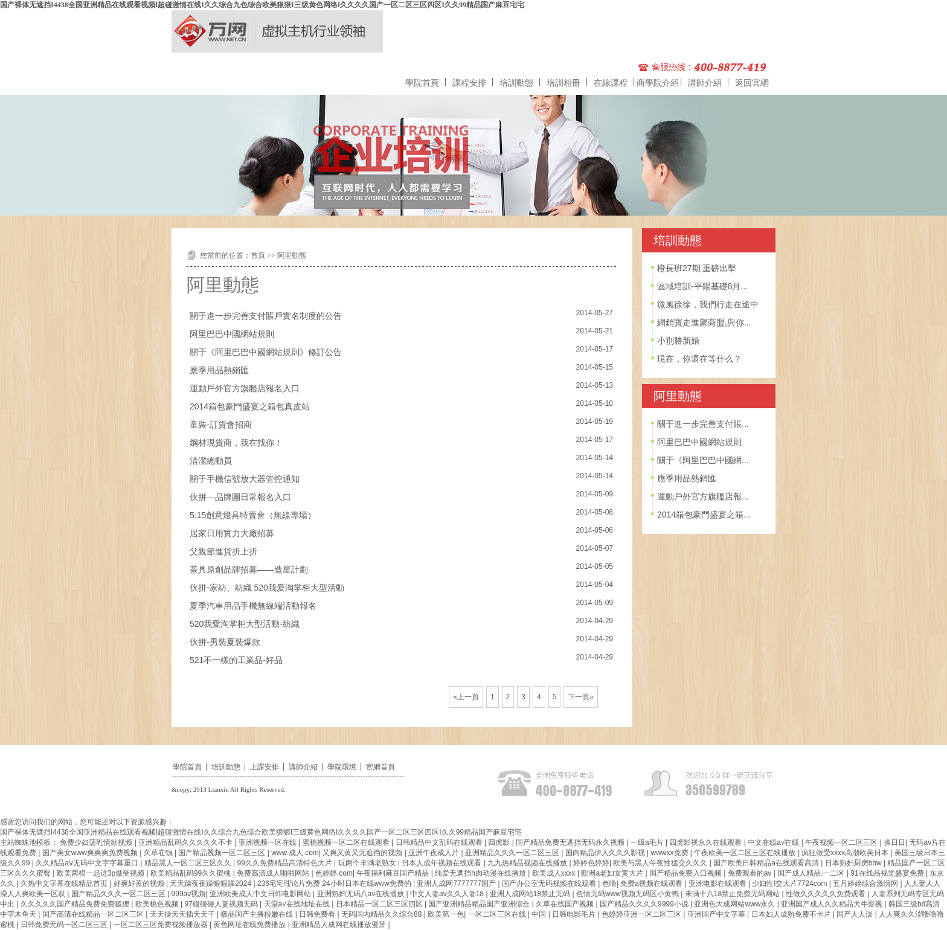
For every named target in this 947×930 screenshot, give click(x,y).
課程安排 (469, 83)
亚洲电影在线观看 (718, 883)
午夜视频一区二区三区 (842, 842)
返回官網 (752, 83)
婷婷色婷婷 (591, 863)
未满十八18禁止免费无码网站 (733, 894)
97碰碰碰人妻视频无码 (222, 904)
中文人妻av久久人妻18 (448, 894)
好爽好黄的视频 (140, 883)
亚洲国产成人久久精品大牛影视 (832, 904)
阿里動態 (291, 255)
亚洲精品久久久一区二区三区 (513, 852)
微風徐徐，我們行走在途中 (708, 304)
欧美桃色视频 (158, 904)
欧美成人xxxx (554, 873)
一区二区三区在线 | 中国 (508, 914)
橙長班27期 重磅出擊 (696, 268)
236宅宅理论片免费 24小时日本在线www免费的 (335, 883)
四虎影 (500, 842)
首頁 (258, 255)
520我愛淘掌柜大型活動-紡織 (245, 624)
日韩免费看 (318, 914)
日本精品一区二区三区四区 (380, 904)
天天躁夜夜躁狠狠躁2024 (211, 883)
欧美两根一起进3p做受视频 (102, 873)
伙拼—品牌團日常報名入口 (240, 497)
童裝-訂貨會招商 (221, 424)
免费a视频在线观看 (652, 883)
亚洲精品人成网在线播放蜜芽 (340, 924)
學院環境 (341, 767)
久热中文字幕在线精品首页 (65, 883)
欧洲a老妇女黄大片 (613, 873)
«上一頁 (466, 697)
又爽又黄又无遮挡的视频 (363, 852)
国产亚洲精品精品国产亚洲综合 (479, 904)
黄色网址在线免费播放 (250, 924)
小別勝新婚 (678, 340)
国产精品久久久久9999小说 (645, 904)
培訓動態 (516, 83)
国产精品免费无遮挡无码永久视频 (571, 842)
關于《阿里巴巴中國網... (703, 460)
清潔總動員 (211, 461)
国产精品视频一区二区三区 (222, 852)
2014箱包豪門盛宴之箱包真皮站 (250, 406)
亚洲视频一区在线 (268, 842)
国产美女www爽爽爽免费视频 (91, 852)
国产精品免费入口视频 (686, 873)
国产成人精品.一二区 (812, 873)
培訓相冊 (563, 83)
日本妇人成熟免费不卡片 (792, 914)
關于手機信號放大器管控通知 (245, 479)
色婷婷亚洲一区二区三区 (642, 914)
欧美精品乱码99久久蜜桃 (191, 873)
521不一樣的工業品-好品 (236, 660)
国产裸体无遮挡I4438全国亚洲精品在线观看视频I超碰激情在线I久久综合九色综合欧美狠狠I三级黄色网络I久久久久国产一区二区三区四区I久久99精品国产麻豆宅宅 (262, 5)
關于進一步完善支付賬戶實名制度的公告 (266, 316)
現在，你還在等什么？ (699, 359)
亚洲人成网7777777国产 (457, 883)
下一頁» (581, 697)
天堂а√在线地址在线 (298, 904)
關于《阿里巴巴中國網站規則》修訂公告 (266, 352)
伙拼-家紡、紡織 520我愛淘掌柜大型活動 (267, 587)
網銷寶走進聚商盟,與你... (704, 322)
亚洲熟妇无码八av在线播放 (361, 894)
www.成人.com (295, 852)
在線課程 (611, 83)
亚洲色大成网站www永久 (735, 904)
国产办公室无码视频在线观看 (550, 883)
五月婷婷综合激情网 (866, 883)
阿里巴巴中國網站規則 (232, 334)
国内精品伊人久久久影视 (606, 852)
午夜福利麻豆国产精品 (393, 873)
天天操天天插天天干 (183, 914)
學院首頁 (422, 83)
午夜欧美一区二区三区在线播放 (745, 852)
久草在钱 (159, 852)
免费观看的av (751, 873)
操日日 (894, 842)
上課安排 (264, 767)
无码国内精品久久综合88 (382, 914)
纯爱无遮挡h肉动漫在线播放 (481, 873)
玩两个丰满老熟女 (368, 863)
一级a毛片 (648, 842)
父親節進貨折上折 (223, 551)
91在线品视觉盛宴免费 (888, 873)
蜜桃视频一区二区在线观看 (347, 842)
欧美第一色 (446, 914)
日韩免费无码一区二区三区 (65, 924)
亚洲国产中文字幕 (717, 914)
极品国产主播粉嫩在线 (257, 914)
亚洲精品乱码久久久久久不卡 (186, 842)
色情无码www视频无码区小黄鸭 (628, 894)
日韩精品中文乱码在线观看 (440, 842)
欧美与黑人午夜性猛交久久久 (661, 863)
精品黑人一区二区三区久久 (188, 863)
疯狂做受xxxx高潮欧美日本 (845, 852)
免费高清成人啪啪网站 (274, 873)
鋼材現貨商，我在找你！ (236, 442)
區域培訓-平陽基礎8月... (702, 286)
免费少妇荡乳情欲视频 (97, 842)
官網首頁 (380, 767)
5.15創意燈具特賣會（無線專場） (253, 515)
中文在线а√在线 (774, 842)
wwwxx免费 (670, 852)
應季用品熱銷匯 (219, 370)
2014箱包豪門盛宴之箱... (704, 514)
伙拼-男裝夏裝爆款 (225, 642)
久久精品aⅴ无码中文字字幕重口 (88, 863)
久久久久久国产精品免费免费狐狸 (76, 904)
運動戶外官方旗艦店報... (703, 496)
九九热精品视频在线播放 (528, 863)
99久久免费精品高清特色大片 (285, 863)
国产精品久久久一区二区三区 (119, 894)
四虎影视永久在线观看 (706, 842)
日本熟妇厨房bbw (854, 863)
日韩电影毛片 (574, 914)
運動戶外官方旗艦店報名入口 (245, 388)
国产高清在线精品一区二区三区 (94, 914)
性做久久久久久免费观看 (826, 894)
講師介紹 (705, 83)
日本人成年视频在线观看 (442, 863)
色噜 (609, 883)
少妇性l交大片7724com (790, 883)
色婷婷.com (334, 873)
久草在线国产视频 (565, 904)
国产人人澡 (855, 914)
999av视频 (189, 894)
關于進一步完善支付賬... (703, 424)
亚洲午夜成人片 (434, 852)
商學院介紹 (658, 83)
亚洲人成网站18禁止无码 (531, 894)
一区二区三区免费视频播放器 (162, 924)
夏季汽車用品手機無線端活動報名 (253, 606)
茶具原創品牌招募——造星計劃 (249, 569)
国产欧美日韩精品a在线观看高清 (767, 863)
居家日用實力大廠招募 (232, 533)
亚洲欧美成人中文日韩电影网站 (261, 894)
